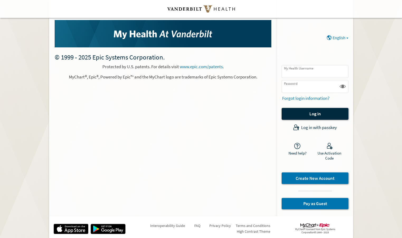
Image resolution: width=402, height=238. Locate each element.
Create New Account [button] (315, 178)
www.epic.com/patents (201, 67)
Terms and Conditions (253, 225)
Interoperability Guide (167, 225)
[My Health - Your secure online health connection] (163, 33)
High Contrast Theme (253, 231)
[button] (342, 86)
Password (290, 83)
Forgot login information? (305, 98)
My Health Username (298, 68)
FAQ (197, 225)
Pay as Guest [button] (315, 203)
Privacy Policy (220, 225)
